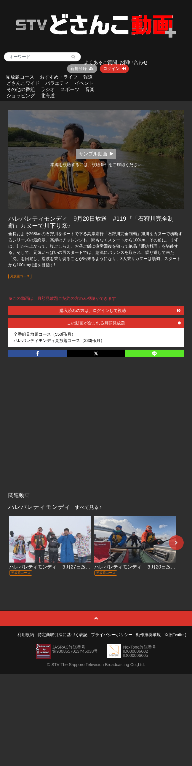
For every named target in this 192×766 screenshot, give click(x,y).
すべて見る (88, 507)
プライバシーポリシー (111, 634)
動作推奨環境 (148, 634)
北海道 (48, 95)
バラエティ (57, 83)
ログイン (114, 68)
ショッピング (21, 95)
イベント (84, 83)
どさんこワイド (23, 83)
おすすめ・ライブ (59, 76)
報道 (88, 76)
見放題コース (20, 76)
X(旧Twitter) (175, 634)
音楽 (90, 89)
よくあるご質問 (100, 62)
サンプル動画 (96, 153)
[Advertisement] (57, 430)
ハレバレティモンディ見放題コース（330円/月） (59, 340)
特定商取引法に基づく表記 (62, 634)
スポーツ (69, 89)
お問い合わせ (133, 62)
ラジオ (48, 89)
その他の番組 (21, 89)
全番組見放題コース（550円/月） (45, 334)
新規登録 (82, 68)
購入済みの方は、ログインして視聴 (120, 310)
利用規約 (25, 634)
